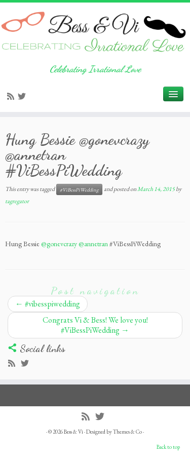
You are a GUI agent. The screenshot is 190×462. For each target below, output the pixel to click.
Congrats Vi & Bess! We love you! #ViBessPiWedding (95, 325)
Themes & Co (127, 431)
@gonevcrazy (59, 243)
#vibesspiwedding (47, 303)
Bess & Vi (73, 431)
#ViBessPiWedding (79, 189)
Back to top (168, 446)
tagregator (17, 201)
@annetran (93, 243)
